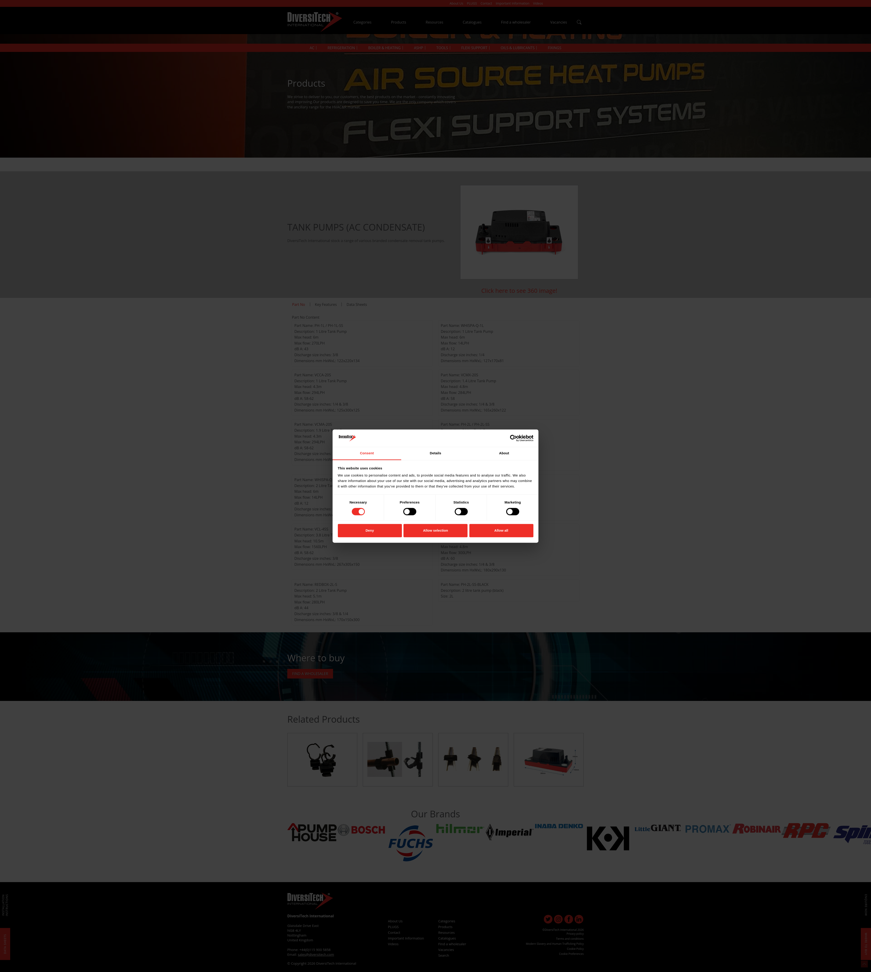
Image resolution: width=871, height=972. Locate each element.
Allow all (501, 531)
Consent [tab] (367, 453)
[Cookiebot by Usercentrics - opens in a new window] (513, 438)
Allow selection (435, 531)
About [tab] (504, 453)
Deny (370, 531)
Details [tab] (435, 453)
